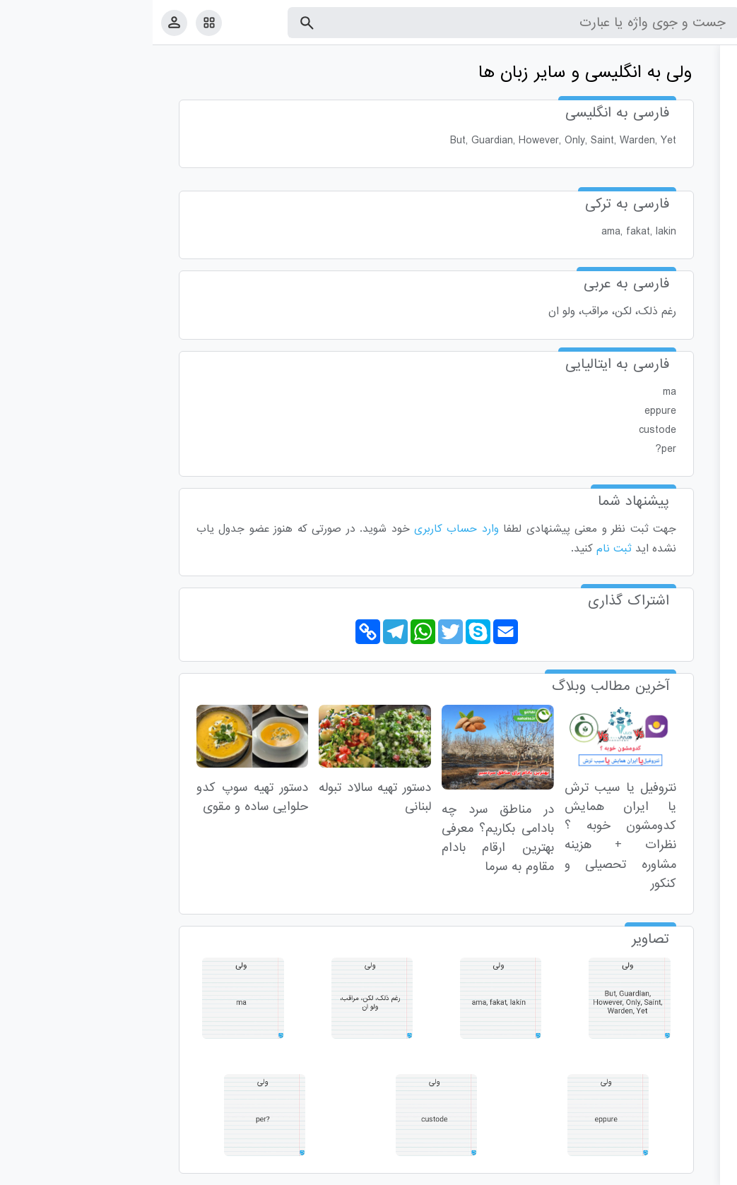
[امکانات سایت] (56, 22)
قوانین (700, 1171)
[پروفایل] (21, 22)
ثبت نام (461, 548)
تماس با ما (657, 1171)
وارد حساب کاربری (303, 528)
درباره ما (610, 1171)
